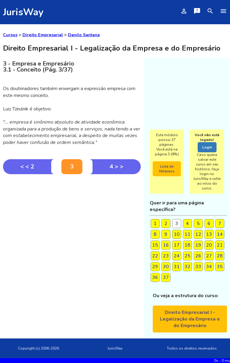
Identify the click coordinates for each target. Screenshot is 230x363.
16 (166, 245)
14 (220, 234)
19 (198, 245)
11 (187, 234)
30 (166, 266)
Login (207, 147)
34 (209, 266)
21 (220, 245)
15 (155, 245)
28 (220, 256)
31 (177, 266)
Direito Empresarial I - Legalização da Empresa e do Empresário (190, 319)
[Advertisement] (72, 219)
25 (187, 256)
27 (209, 256)
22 (155, 256)
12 (198, 234)
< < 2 (27, 166)
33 (198, 266)
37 (166, 277)
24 (177, 256)
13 (209, 234)
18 (187, 245)
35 (220, 266)
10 (177, 234)
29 (155, 266)
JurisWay (23, 12)
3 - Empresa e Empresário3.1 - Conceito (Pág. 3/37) (38, 67)
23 (166, 256)
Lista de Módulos (167, 169)
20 (209, 245)
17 (177, 245)
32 (187, 266)
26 (198, 256)
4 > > (116, 166)
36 (155, 277)
